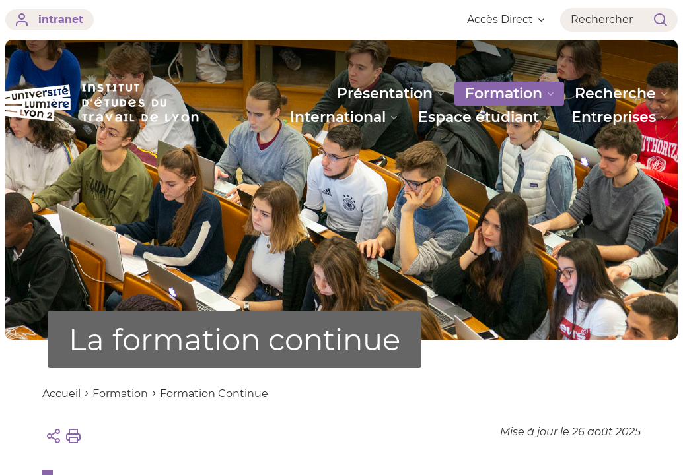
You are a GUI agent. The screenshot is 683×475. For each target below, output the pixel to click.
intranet (49, 19)
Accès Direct (505, 19)
